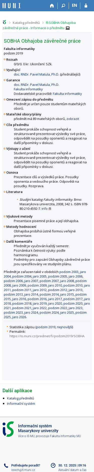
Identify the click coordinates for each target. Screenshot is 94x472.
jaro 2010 (55, 285)
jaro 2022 (40, 308)
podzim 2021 (21, 308)
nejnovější (64, 327)
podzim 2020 (72, 303)
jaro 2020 (55, 303)
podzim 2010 (72, 285)
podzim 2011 (21, 290)
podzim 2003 (68, 271)
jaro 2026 (19, 317)
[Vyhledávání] (63, 6)
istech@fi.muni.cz (23, 470)
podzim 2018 (21, 303)
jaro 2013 (75, 290)
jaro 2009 (19, 285)
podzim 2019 (45, 327)
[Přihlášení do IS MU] (85, 6)
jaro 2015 (67, 294)
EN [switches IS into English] (74, 5)
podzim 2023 (13, 312)
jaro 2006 (75, 276)
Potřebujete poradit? (25, 465)
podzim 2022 (57, 308)
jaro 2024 (31, 312)
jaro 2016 (19, 299)
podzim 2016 (37, 299)
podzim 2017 (72, 299)
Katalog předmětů (26, 22)
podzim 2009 (37, 285)
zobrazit (72, 118)
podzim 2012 (57, 290)
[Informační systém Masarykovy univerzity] (12, 5)
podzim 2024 (49, 312)
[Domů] (52, 6)
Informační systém (21, 403)
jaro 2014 (31, 294)
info (45, 208)
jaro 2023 (75, 308)
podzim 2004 (21, 276)
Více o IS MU (26, 436)
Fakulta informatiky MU (65, 436)
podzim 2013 (13, 294)
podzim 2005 (57, 276)
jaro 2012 (40, 290)
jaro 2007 (31, 281)
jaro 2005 (40, 276)
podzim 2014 (49, 294)
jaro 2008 (67, 281)
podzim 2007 (49, 281)
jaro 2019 (40, 303)
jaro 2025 (67, 312)
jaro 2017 (55, 299)
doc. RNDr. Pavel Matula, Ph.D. (36, 74)
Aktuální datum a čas (72, 470)
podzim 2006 (13, 281)
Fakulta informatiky (28, 89)
